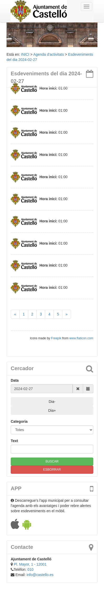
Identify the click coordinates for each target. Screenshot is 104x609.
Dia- (52, 401)
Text (14, 441)
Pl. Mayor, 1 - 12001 (30, 564)
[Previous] (15, 314)
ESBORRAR (52, 469)
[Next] (66, 314)
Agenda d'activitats (48, 54)
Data (15, 380)
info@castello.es (40, 575)
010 (30, 569)
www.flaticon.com (81, 338)
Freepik (56, 338)
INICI (25, 54)
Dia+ (52, 410)
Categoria (19, 421)
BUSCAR (52, 461)
